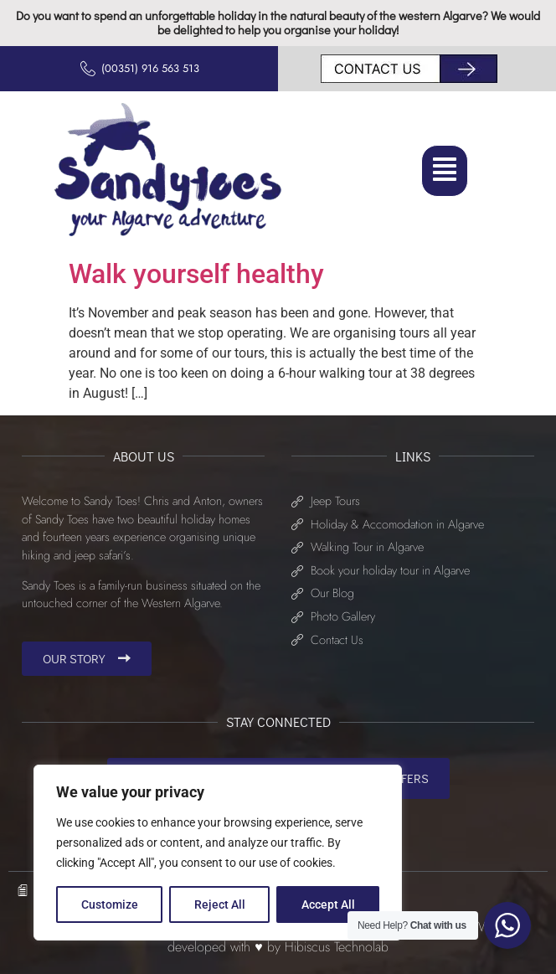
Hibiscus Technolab (337, 946)
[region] (217, 853)
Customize (109, 904)
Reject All (219, 904)
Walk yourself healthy (196, 274)
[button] (444, 170)
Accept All (328, 904)
